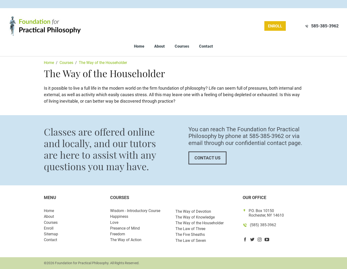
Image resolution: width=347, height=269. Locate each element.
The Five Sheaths (190, 234)
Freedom (117, 234)
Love (114, 222)
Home (139, 46)
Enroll (275, 26)
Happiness (119, 216)
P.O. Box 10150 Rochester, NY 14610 (266, 213)
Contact (206, 46)
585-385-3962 (325, 25)
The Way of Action (125, 240)
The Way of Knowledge (195, 217)
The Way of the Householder (199, 223)
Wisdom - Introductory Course (135, 210)
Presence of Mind (125, 228)
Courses (182, 46)
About (159, 46)
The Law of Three (190, 228)
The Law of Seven (190, 240)
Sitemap (51, 234)
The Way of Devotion (193, 211)
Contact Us (207, 157)
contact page (284, 143)
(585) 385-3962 (263, 225)
